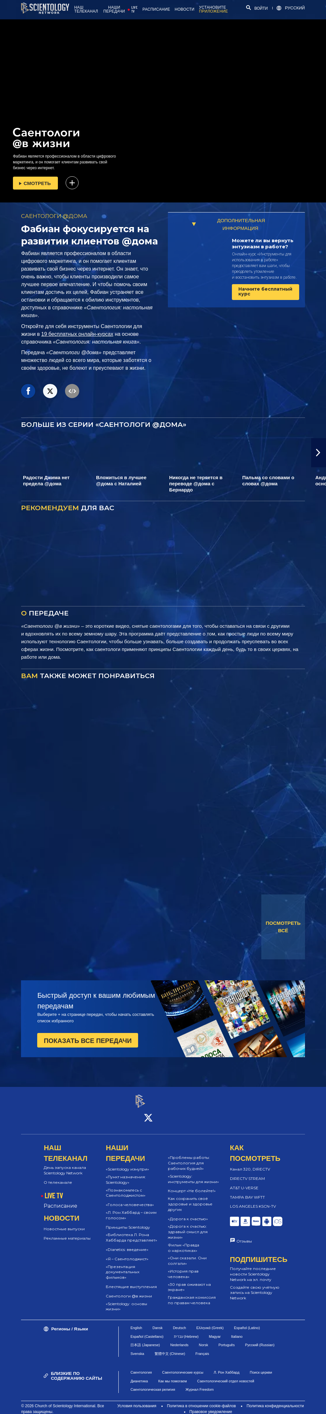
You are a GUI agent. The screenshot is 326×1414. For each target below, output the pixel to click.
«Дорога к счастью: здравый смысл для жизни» (188, 1226)
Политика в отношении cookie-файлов (201, 1400)
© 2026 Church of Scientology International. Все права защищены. (62, 1403)
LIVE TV (134, 9)
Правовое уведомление (211, 1406)
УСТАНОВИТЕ (213, 9)
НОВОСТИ (184, 9)
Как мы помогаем (172, 1375)
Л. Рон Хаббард (227, 1366)
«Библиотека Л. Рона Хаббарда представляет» (131, 1232)
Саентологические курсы (182, 1366)
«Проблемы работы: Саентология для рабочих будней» (189, 1157)
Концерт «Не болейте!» (192, 1185)
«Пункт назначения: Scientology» (126, 1174)
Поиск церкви (261, 1366)
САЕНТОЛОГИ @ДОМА (54, 216)
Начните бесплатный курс (265, 291)
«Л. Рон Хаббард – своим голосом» (131, 1209)
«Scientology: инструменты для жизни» (193, 1173)
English (136, 1322)
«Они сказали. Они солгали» (187, 1255)
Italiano (237, 1331)
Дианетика (139, 1375)
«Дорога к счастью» (188, 1213)
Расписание (60, 1200)
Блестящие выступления (131, 1280)
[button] (318, 452)
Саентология (141, 1366)
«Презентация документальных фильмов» (122, 1266)
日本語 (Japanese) (145, 1339)
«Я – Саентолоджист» (127, 1253)
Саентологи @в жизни (129, 1290)
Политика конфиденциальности (275, 1400)
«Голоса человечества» (130, 1199)
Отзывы (244, 1235)
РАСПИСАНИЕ (156, 9)
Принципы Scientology (128, 1221)
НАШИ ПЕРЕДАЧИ (114, 9)
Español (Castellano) (146, 1331)
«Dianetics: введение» (127, 1243)
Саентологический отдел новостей (225, 1375)
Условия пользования (137, 1400)
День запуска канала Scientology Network (65, 1165)
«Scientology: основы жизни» (126, 1300)
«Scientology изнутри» (127, 1163)
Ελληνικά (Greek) (209, 1322)
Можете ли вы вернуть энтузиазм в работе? (262, 243)
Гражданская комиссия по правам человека (192, 1294)
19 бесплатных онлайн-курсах (77, 334)
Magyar (215, 1331)
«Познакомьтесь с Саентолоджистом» (126, 1187)
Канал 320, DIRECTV (250, 1163)
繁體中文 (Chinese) (170, 1348)
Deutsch (179, 1322)
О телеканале (58, 1176)
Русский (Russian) (260, 1339)
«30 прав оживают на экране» (189, 1281)
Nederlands (179, 1339)
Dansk (157, 1322)
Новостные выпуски (64, 1223)
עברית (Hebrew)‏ (186, 1331)
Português (227, 1339)
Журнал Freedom (199, 1384)
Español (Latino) (247, 1322)
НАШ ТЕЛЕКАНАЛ (86, 9)
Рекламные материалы (67, 1232)
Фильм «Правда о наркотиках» (183, 1242)
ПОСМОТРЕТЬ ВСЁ (283, 926)
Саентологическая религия (152, 1384)
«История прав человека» (183, 1268)
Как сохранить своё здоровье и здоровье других (190, 1198)
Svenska (137, 1348)
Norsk (203, 1339)
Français (202, 1348)
